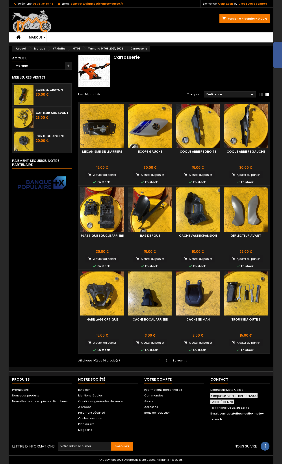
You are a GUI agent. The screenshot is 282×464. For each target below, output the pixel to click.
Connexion (225, 4)
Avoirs (148, 401)
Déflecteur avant (246, 235)
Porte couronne (50, 136)
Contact (219, 379)
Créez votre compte (253, 4)
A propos (84, 407)
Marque (35, 37)
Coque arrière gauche (246, 151)
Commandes (153, 395)
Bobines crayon (49, 90)
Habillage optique (102, 319)
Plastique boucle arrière (102, 235)
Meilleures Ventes (28, 77)
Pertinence (230, 94)
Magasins (85, 430)
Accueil (19, 58)
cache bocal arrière (150, 319)
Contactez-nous (90, 418)
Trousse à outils (245, 319)
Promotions (20, 390)
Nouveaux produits (25, 395)
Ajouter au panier (102, 175)
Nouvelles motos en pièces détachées (40, 401)
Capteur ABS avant (52, 113)
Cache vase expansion (198, 235)
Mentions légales (90, 395)
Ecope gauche (150, 151)
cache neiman (198, 319)
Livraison (84, 390)
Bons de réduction (157, 413)
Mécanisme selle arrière (102, 151)
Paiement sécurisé (91, 413)
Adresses (151, 407)
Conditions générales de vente (100, 401)
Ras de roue (150, 235)
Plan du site (86, 424)
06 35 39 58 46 (43, 4)
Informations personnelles (163, 390)
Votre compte (158, 379)
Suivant (181, 360)
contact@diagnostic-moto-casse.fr (97, 4)
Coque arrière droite (198, 151)
